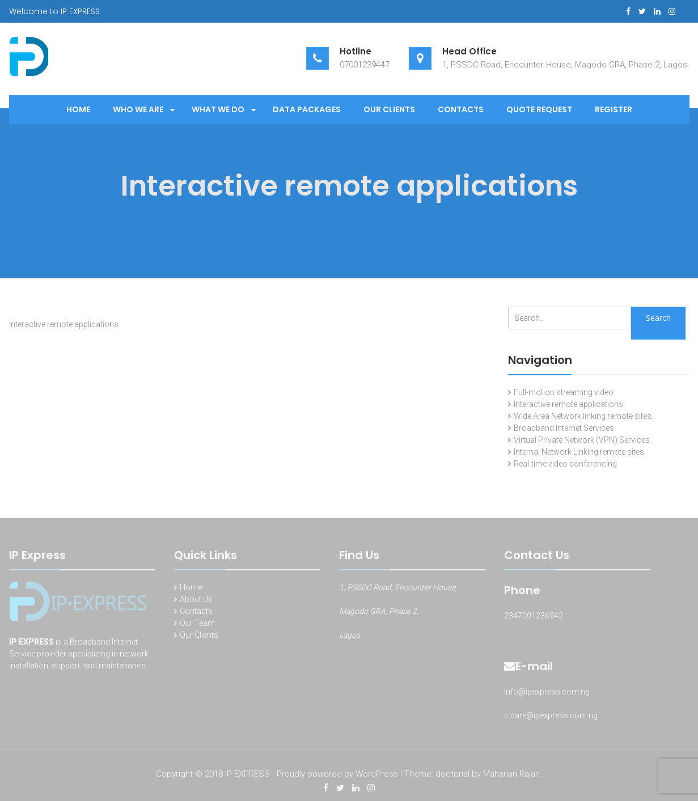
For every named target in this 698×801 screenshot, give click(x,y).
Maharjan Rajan (511, 775)
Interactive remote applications (568, 404)
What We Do (218, 109)
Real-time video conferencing (565, 463)
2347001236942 (533, 617)
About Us (196, 600)
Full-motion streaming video (564, 392)
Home (78, 109)
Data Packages (307, 109)
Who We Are (138, 109)
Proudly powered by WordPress (337, 775)
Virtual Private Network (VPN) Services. (583, 439)
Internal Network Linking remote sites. (580, 451)
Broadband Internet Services (564, 428)
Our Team (197, 624)
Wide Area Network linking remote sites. (583, 416)
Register (613, 109)
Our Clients (389, 109)
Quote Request (539, 109)
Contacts (461, 109)
